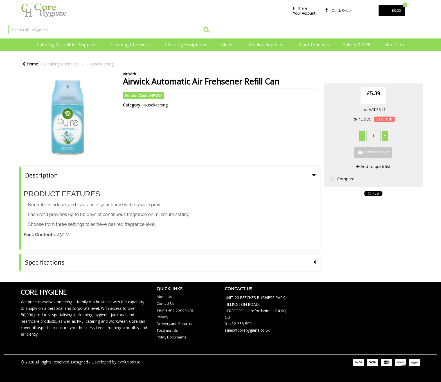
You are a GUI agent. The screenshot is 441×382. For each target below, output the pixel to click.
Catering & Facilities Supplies (66, 45)
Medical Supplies (266, 45)
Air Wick (129, 73)
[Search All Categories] (110, 29)
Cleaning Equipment (186, 45)
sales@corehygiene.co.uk (247, 330)
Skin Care (394, 45)
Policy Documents (171, 337)
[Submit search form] (206, 29)
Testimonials (167, 330)
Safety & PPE (357, 45)
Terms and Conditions (175, 310)
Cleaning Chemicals (131, 45)
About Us (164, 296)
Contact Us (166, 303)
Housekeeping (100, 64)
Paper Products (313, 45)
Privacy (162, 316)
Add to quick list (373, 166)
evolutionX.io (129, 362)
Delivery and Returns (174, 323)
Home (30, 64)
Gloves (228, 45)
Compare (341, 179)
